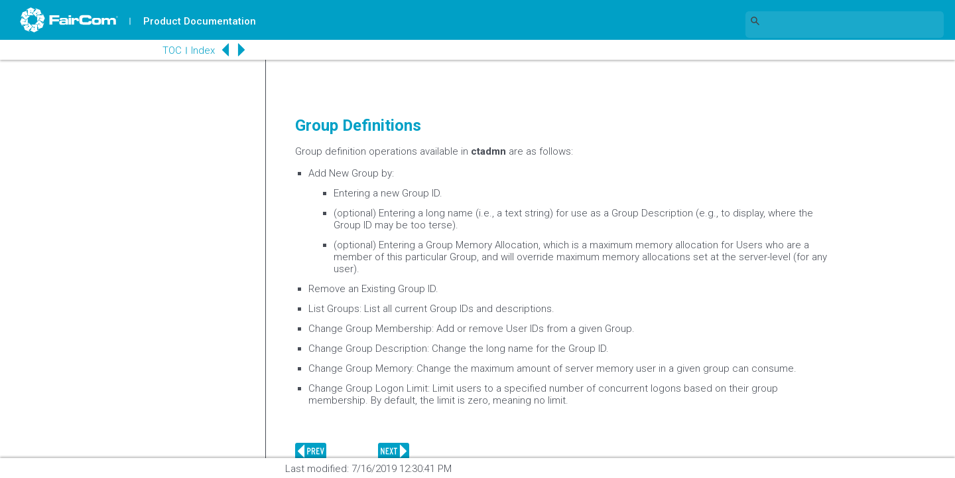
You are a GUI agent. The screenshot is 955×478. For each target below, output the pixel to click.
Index (203, 50)
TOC (172, 50)
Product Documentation (199, 21)
